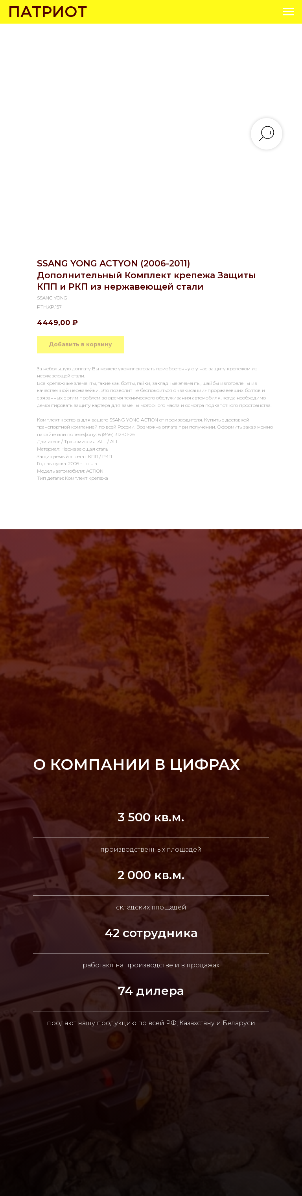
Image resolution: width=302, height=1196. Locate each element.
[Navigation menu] (288, 12)
